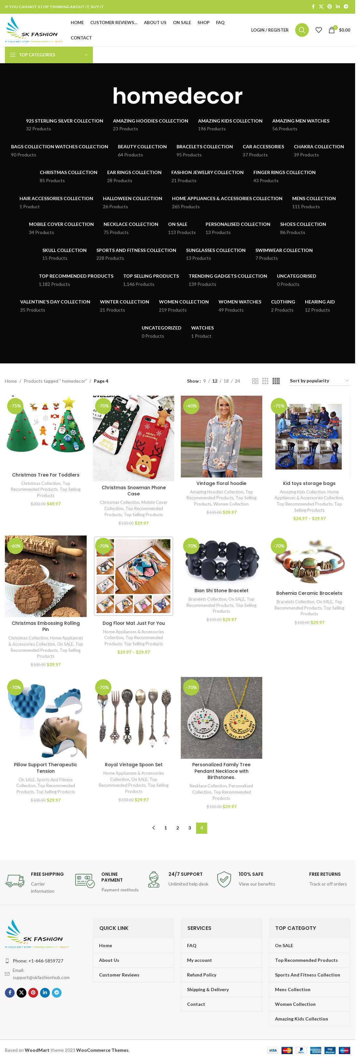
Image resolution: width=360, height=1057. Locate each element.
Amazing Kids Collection (303, 492)
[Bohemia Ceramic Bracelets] (309, 562)
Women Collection (231, 504)
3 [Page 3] (189, 828)
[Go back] (104, 97)
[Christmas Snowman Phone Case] (133, 439)
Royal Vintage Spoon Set (133, 765)
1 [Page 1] (165, 828)
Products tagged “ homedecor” (55, 382)
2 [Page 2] (177, 828)
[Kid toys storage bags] (309, 437)
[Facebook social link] (313, 7)
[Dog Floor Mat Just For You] (133, 577)
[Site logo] (35, 30)
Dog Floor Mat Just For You (134, 624)
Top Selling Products (143, 515)
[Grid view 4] (276, 382)
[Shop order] (319, 382)
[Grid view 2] (255, 382)
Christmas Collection (41, 484)
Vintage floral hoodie (221, 484)
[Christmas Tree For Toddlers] (45, 433)
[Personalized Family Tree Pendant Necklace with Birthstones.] (221, 719)
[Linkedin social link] (338, 7)
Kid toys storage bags (309, 484)
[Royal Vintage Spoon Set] (133, 719)
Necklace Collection (208, 786)
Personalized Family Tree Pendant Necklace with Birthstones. (221, 772)
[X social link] (321, 7)
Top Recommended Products (305, 504)
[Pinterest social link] (329, 7)
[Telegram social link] (346, 7)
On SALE (26, 650)
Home (11, 382)
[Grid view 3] (265, 382)
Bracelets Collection (207, 600)
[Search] (302, 30)
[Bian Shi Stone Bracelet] (221, 561)
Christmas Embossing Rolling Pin (45, 627)
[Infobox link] (37, 884)
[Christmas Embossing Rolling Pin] (45, 577)
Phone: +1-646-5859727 (38, 961)
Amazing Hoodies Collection (217, 492)
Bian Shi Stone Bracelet (221, 591)
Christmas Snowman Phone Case (133, 491)
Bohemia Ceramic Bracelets (309, 594)
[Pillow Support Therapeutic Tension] (45, 719)
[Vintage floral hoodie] (221, 437)
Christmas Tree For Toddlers (46, 475)
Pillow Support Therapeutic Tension (46, 768)
